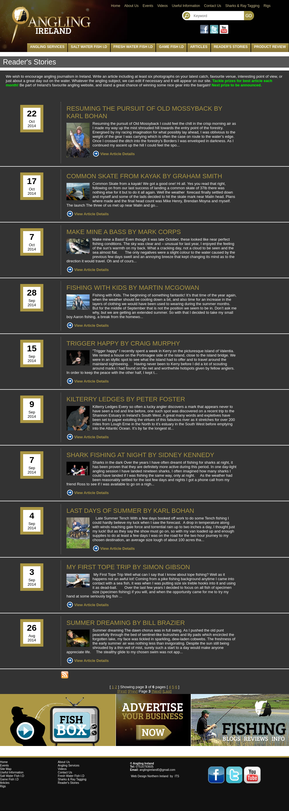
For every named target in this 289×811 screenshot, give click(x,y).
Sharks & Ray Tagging (242, 6)
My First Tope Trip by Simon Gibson (128, 567)
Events (147, 6)
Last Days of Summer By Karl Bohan (130, 510)
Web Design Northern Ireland (150, 776)
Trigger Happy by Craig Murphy (123, 343)
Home (115, 6)
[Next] (157, 691)
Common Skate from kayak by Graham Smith (144, 176)
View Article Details (117, 154)
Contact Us (212, 6)
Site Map (5, 769)
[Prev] (133, 691)
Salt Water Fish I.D (89, 47)
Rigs (267, 6)
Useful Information (186, 6)
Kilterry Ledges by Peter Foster (125, 399)
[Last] (167, 691)
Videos (162, 6)
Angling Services (47, 47)
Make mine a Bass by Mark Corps (123, 231)
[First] (122, 691)
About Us (131, 6)
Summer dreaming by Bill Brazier (125, 622)
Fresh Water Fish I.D (133, 47)
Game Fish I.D (171, 47)
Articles (199, 47)
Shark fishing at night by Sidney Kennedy (140, 455)
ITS (177, 776)
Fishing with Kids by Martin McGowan (132, 287)
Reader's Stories (231, 47)
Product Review (270, 47)
